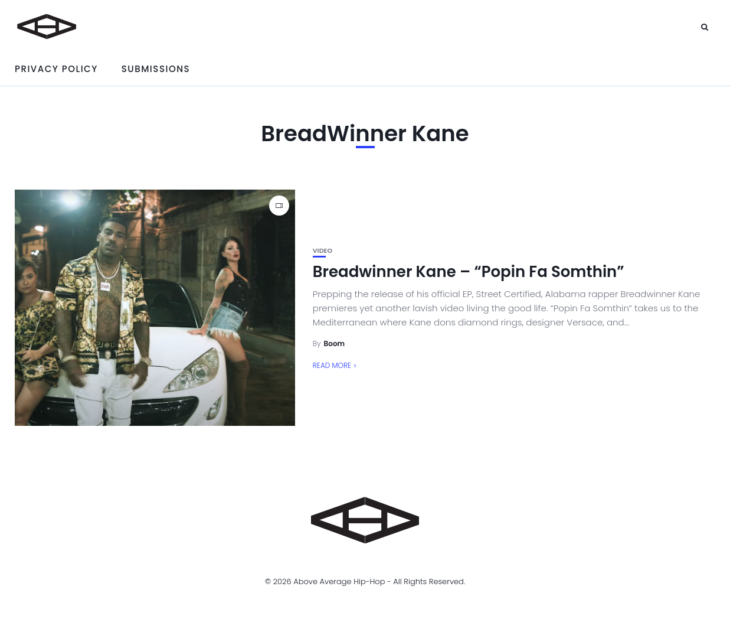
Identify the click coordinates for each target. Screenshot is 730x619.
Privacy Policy (56, 69)
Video (322, 250)
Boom (334, 343)
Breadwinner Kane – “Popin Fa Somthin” (468, 271)
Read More (332, 365)
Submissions (156, 69)
